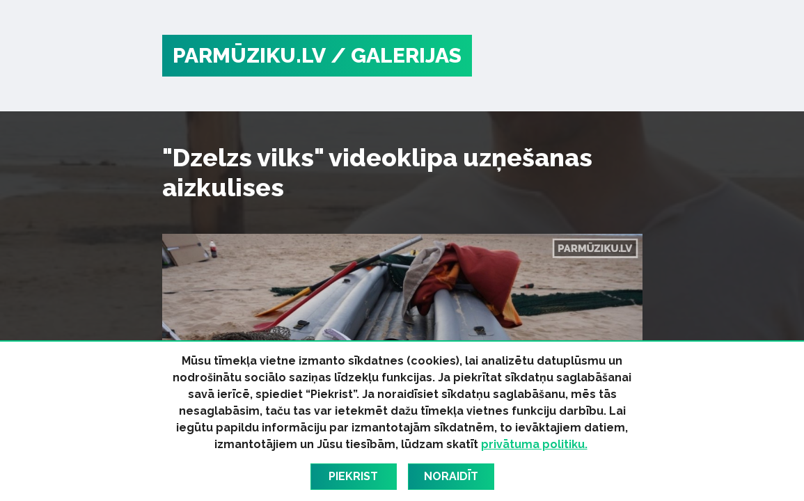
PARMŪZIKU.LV (249, 55)
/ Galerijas (396, 55)
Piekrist (353, 476)
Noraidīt (451, 476)
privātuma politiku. (534, 444)
